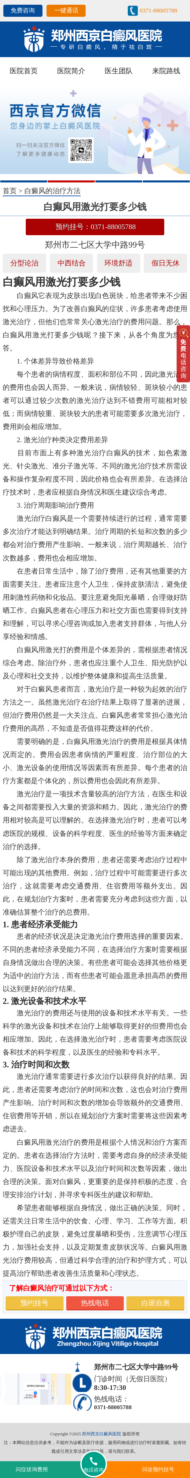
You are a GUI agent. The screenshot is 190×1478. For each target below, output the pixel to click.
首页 (10, 191)
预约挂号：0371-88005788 (96, 227)
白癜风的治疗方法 (52, 191)
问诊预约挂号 (158, 1469)
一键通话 (66, 10)
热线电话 (95, 1303)
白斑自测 (155, 1303)
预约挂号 (34, 1303)
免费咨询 (23, 10)
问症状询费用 (32, 1469)
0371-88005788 (158, 10)
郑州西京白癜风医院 (101, 1433)
